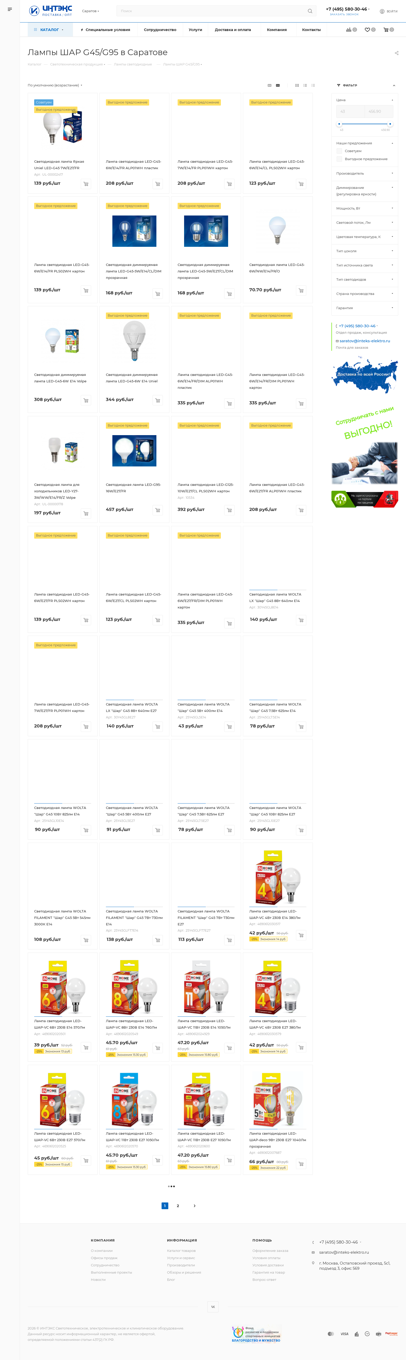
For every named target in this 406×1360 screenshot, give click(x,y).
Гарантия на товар (268, 1272)
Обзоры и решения (184, 1272)
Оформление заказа (270, 1250)
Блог (171, 1279)
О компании (102, 1250)
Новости (98, 1279)
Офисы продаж (104, 1258)
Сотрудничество (105, 1265)
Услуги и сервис (181, 1258)
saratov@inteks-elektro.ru (365, 340)
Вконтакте (213, 1306)
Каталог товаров (181, 1250)
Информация (182, 1240)
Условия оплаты (266, 1258)
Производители (181, 1265)
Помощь (262, 1240)
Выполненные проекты (111, 1272)
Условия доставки (268, 1265)
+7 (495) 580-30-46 (346, 9)
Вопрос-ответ (264, 1279)
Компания (103, 1240)
